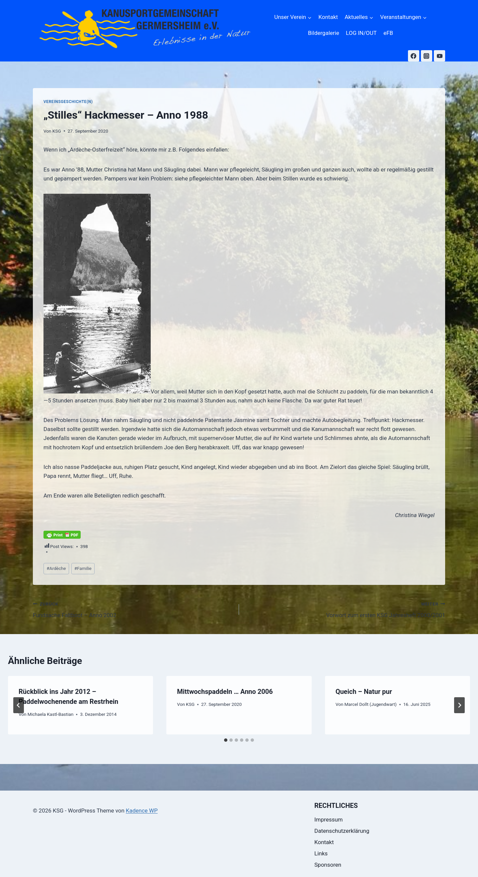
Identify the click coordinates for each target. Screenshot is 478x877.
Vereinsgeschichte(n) (68, 101)
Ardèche (56, 568)
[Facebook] (413, 55)
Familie (83, 568)
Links (321, 853)
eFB (388, 33)
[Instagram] (426, 55)
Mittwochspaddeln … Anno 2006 (225, 692)
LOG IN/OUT (361, 33)
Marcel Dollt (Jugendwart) (370, 704)
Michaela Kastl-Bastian (50, 714)
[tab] (225, 740)
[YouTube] (439, 55)
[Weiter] (459, 705)
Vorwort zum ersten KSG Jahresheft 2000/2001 (345, 609)
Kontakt (328, 17)
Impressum (328, 819)
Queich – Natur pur (364, 692)
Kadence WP (142, 810)
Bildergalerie (323, 33)
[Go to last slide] (18, 705)
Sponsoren (327, 864)
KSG (56, 131)
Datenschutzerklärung (341, 830)
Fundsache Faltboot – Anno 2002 (133, 609)
